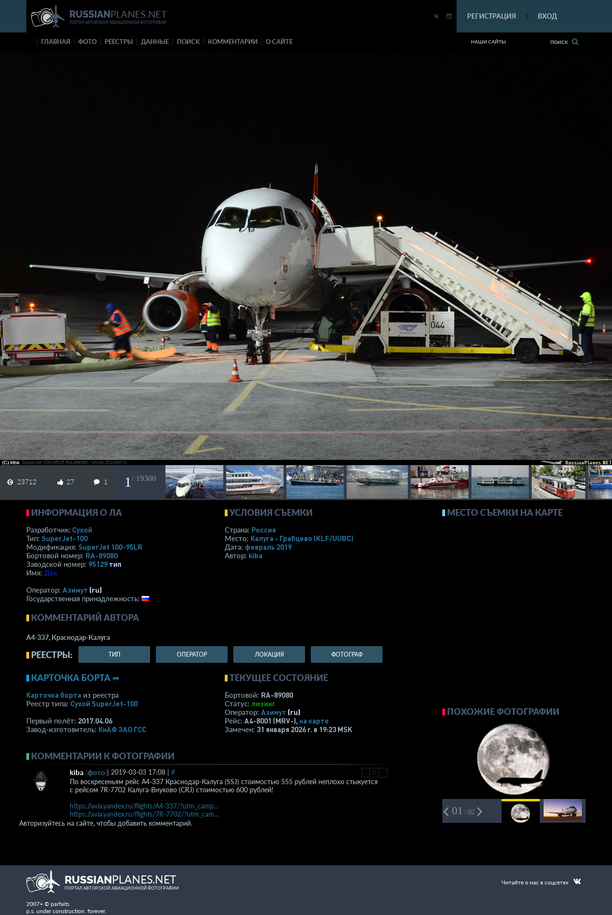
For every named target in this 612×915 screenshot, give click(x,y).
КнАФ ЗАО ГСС (122, 729)
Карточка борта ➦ (75, 677)
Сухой (82, 529)
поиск (188, 41)
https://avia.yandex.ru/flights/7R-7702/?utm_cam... (144, 814)
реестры (119, 41)
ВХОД (547, 16)
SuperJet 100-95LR (110, 547)
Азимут (75, 589)
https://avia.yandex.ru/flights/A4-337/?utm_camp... (144, 806)
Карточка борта (53, 695)
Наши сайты (488, 41)
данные (155, 41)
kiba (255, 555)
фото (87, 41)
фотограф (346, 654)
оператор (192, 654)
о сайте (279, 41)
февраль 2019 (268, 547)
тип (115, 564)
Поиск (564, 41)
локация (269, 654)
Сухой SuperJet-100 (104, 703)
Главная (55, 41)
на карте (314, 720)
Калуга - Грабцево (302, 538)
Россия (263, 529)
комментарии (233, 41)
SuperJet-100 (64, 538)
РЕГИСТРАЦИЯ (491, 16)
